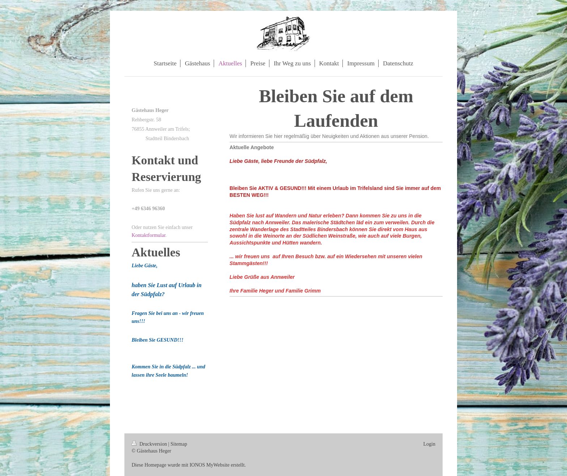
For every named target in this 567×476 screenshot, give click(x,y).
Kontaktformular (148, 235)
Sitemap (179, 444)
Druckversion (150, 444)
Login (429, 444)
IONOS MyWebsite (209, 465)
